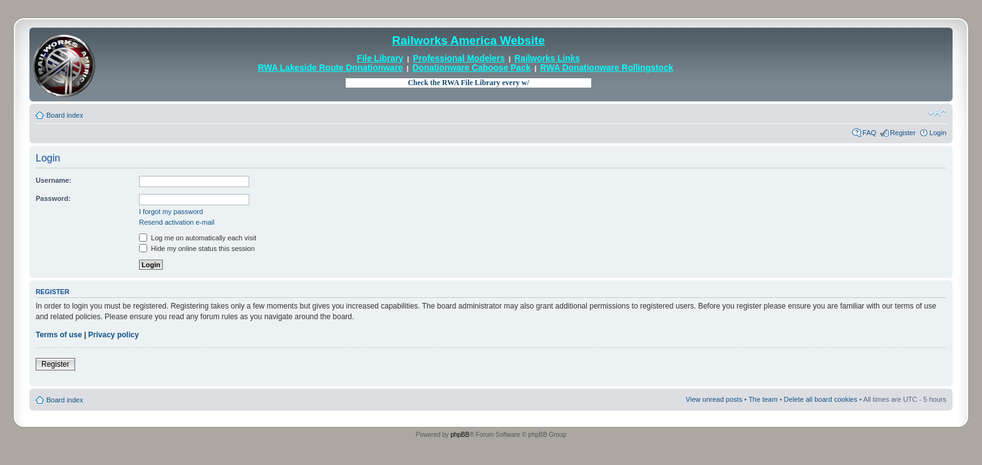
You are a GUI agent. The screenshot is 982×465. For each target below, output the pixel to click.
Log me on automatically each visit (197, 238)
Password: (53, 198)
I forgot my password (171, 211)
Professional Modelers (459, 58)
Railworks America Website (468, 40)
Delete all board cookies (820, 399)
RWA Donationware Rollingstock (606, 68)
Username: (53, 180)
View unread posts (714, 399)
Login (937, 132)
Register (903, 132)
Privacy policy (113, 334)
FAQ (869, 132)
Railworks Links (547, 58)
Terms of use (59, 334)
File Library (380, 58)
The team (762, 399)
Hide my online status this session (197, 248)
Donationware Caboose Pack (472, 68)
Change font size (937, 112)
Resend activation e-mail (176, 222)
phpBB (459, 434)
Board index (64, 115)
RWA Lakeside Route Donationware (330, 68)
